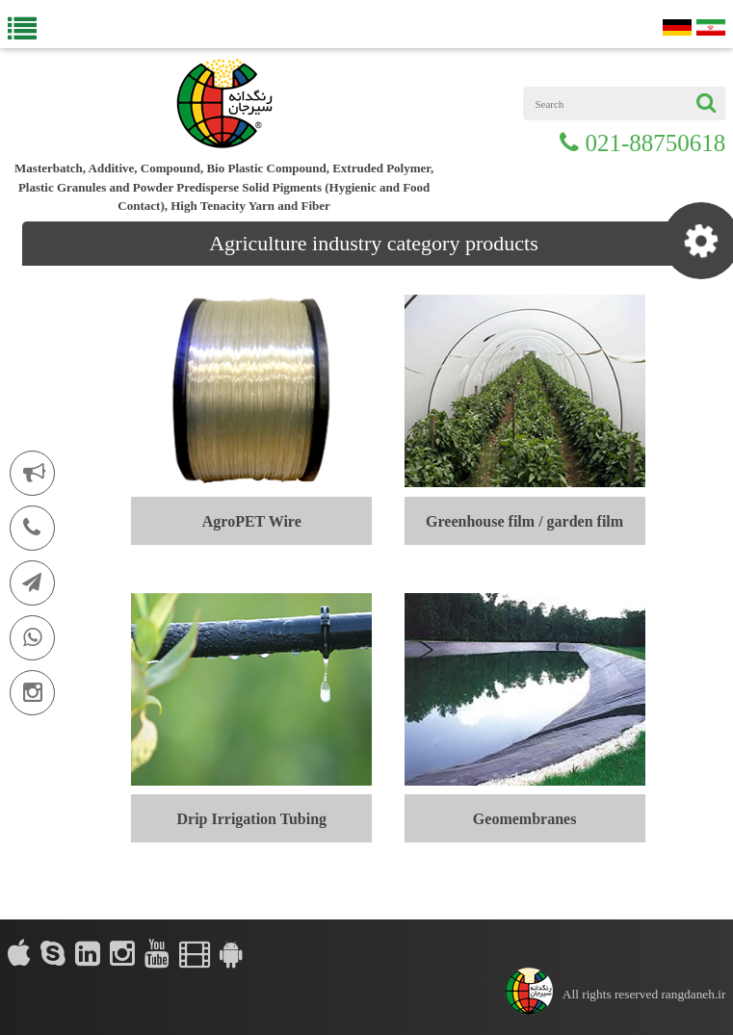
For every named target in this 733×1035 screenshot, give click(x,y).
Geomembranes (525, 819)
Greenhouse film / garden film (524, 521)
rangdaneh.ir (693, 994)
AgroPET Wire (251, 521)
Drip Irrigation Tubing (251, 819)
